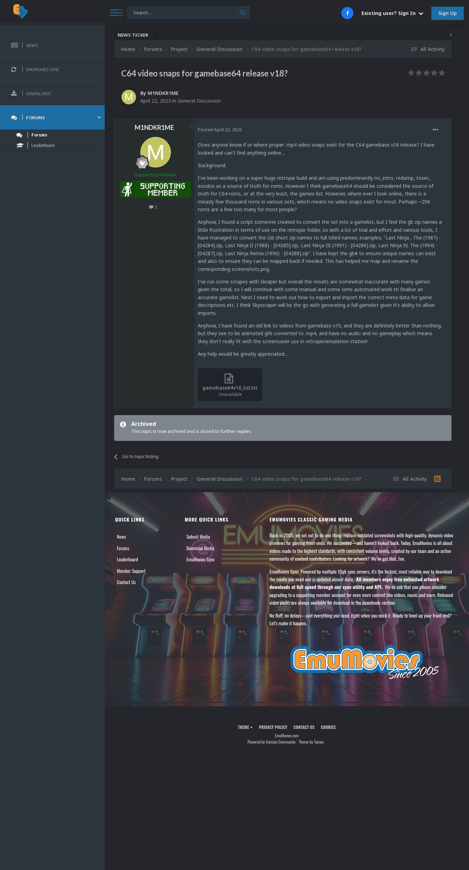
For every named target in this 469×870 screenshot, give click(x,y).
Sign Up (447, 13)
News (121, 536)
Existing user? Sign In (392, 13)
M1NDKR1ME (163, 93)
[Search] (188, 13)
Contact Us (126, 581)
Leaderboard (127, 559)
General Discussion (199, 100)
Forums (123, 548)
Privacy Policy (273, 727)
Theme (245, 727)
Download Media (200, 548)
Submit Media (198, 536)
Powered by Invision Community (271, 742)
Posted (220, 129)
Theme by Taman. (312, 742)
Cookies (328, 727)
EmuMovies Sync (200, 559)
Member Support (131, 570)
